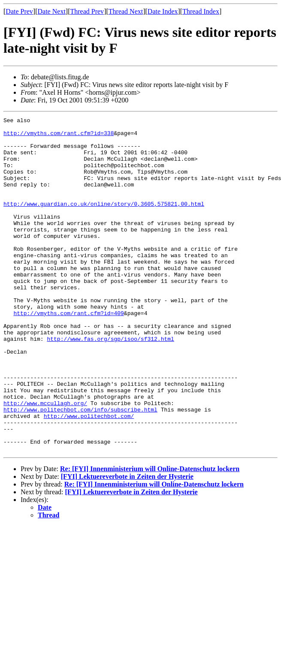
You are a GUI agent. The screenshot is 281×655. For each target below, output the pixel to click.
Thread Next (126, 11)
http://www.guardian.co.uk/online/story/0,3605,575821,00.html (103, 221)
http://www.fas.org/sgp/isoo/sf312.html (110, 384)
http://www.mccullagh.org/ (45, 461)
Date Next (52, 11)
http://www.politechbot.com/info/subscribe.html (80, 468)
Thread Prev (87, 11)
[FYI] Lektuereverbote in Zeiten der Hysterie (127, 543)
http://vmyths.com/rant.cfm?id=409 (68, 353)
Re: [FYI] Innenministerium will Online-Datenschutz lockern (149, 535)
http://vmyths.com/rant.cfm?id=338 (58, 137)
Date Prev (19, 11)
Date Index (163, 11)
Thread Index (200, 11)
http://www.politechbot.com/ (89, 476)
